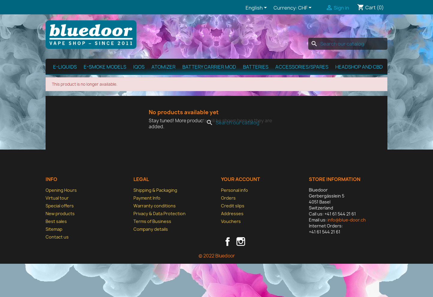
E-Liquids (65, 67)
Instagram (241, 242)
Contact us (57, 237)
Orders (228, 198)
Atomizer (163, 67)
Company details (150, 229)
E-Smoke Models (105, 67)
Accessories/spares (301, 67)
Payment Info (146, 198)
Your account (240, 179)
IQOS (139, 67)
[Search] (347, 44)
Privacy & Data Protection (159, 213)
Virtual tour (57, 198)
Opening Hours (61, 190)
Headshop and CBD (359, 67)
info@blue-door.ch (346, 220)
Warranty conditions (154, 206)
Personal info (234, 190)
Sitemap (54, 229)
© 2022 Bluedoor (217, 256)
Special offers (60, 206)
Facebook (228, 242)
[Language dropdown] (257, 8)
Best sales (56, 221)
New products (60, 213)
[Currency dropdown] (306, 8)
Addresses (232, 213)
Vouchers (231, 221)
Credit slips (232, 206)
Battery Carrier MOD (209, 67)
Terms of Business (152, 221)
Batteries (255, 67)
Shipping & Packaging (155, 190)
